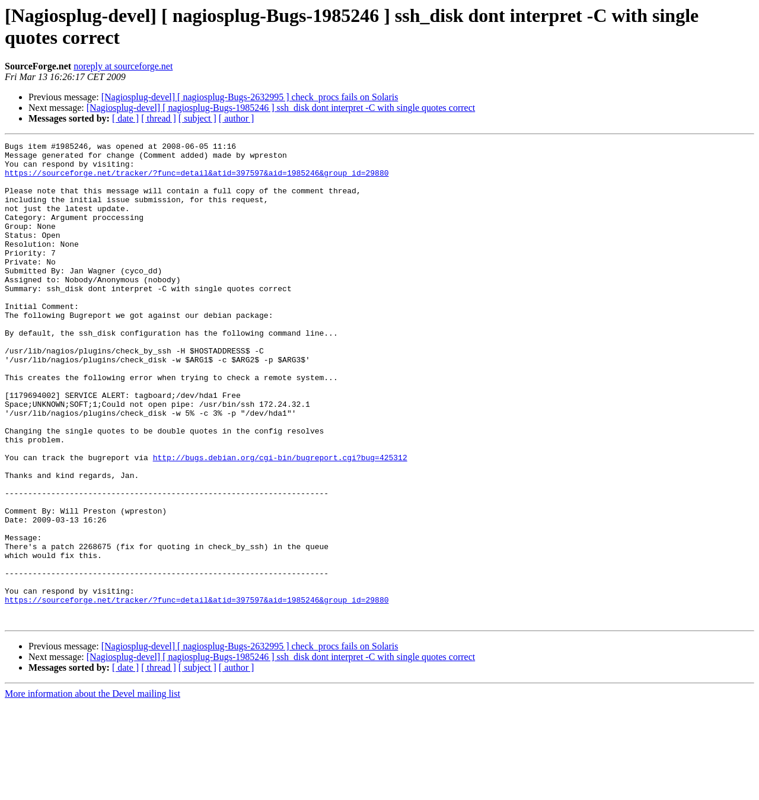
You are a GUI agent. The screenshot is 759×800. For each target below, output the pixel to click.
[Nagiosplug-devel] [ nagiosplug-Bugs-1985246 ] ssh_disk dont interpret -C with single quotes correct (281, 108)
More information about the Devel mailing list (92, 790)
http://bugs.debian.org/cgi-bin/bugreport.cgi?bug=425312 (280, 521)
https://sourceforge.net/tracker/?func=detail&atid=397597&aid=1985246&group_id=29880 (196, 179)
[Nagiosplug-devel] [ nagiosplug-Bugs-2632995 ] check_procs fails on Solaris (249, 97)
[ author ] (236, 118)
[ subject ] (197, 118)
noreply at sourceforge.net (123, 66)
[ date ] (125, 118)
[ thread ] (158, 118)
